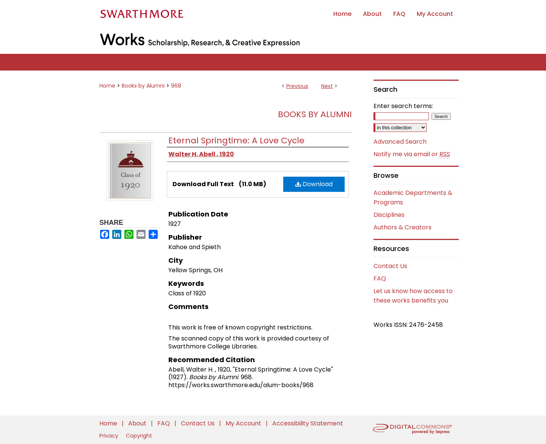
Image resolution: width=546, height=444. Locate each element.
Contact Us (390, 266)
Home (107, 85)
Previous (297, 86)
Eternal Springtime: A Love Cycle (236, 140)
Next (327, 86)
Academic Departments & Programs (412, 197)
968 (176, 85)
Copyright (139, 435)
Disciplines (389, 214)
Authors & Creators (402, 227)
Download (314, 184)
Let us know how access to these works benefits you (413, 296)
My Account (244, 423)
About (138, 423)
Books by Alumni (143, 85)
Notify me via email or (411, 154)
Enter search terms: (403, 106)
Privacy (109, 435)
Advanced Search (400, 141)
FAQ (379, 278)
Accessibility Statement (307, 423)
